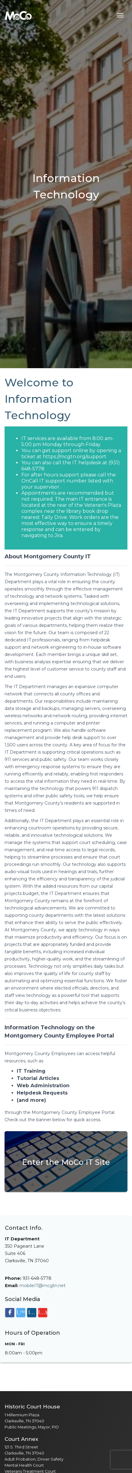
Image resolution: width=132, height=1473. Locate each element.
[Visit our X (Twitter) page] (20, 1312)
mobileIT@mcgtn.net (43, 1285)
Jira (58, 535)
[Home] (18, 15)
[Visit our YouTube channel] (42, 1312)
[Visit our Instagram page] (31, 1312)
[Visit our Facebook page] (9, 1312)
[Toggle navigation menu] (120, 15)
